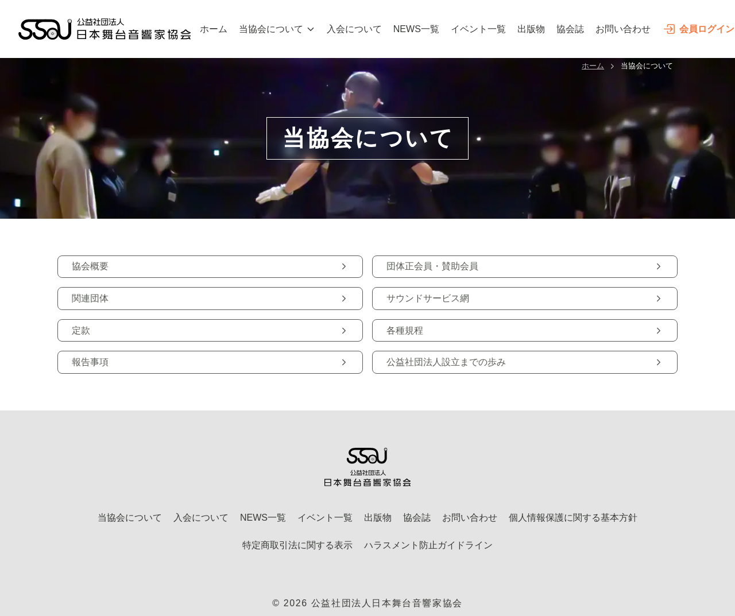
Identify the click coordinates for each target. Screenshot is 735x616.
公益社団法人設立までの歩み (524, 362)
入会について (354, 29)
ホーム (213, 29)
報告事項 (210, 362)
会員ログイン (698, 29)
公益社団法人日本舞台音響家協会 (387, 603)
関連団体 (210, 298)
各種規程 (524, 330)
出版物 (531, 29)
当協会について (277, 29)
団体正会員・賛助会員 (524, 266)
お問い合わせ (623, 29)
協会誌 (570, 29)
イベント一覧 (478, 29)
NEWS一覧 (416, 29)
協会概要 (210, 266)
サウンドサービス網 (524, 298)
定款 (210, 330)
